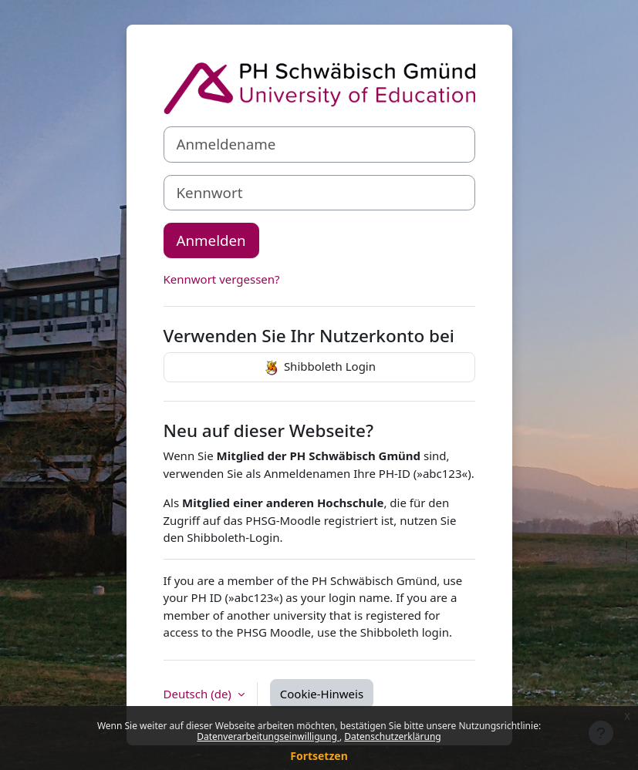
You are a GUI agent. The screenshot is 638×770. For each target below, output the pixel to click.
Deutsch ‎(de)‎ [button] (199, 693)
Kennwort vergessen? (222, 279)
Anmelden (211, 240)
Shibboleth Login (319, 367)
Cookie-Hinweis (321, 693)
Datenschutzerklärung (392, 736)
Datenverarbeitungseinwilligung (268, 736)
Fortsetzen (319, 755)
